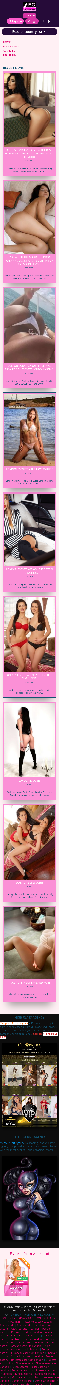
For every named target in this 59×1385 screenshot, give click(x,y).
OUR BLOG (9, 55)
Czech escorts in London (25, 1328)
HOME (7, 42)
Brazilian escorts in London (27, 1342)
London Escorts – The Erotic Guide (29, 469)
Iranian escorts (23, 1374)
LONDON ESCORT (46, 1318)
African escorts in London (26, 1346)
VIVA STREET (14, 1321)
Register (15, 21)
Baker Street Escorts (29, 882)
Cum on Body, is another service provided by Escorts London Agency (29, 367)
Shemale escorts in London (27, 1356)
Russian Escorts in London (26, 1332)
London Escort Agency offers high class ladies (29, 676)
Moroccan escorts (22, 1377)
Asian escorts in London (25, 1349)
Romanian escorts (22, 1370)
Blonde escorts (24, 1363)
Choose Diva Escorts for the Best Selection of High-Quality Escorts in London (29, 153)
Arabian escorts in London (26, 1339)
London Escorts (29, 780)
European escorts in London (27, 1353)
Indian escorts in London (25, 1335)
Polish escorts (20, 1367)
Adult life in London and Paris (29, 982)
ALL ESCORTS (11, 46)
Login (32, 21)
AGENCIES (9, 50)
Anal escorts (7, 1325)
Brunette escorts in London (27, 1360)
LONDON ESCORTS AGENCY (16, 1318)
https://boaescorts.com (38, 1321)
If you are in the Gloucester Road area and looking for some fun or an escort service (29, 260)
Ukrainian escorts (22, 1380)
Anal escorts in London (30, 1325)
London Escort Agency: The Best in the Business (29, 571)
